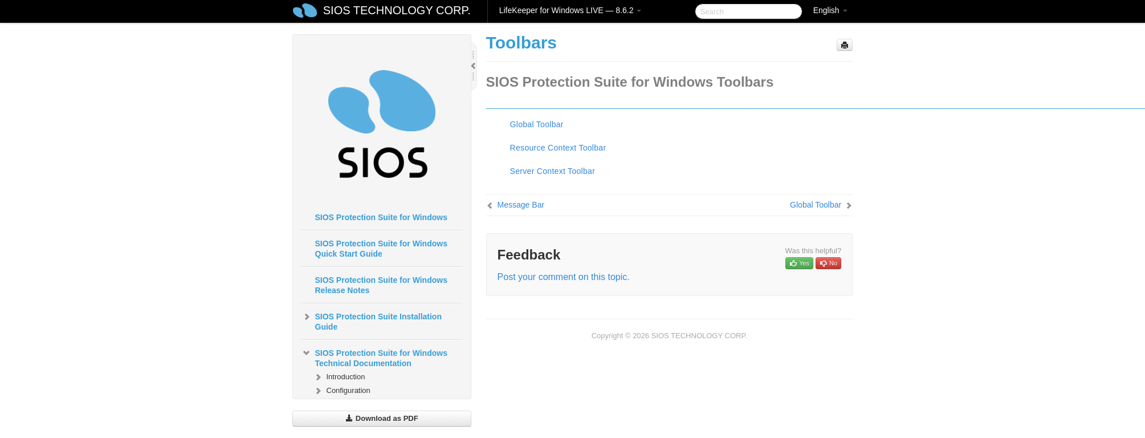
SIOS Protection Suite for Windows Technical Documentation (374, 357)
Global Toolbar (537, 124)
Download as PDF (381, 418)
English (830, 10)
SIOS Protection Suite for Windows (381, 217)
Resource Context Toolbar (558, 147)
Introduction (339, 377)
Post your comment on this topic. (564, 277)
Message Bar (521, 204)
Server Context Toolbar (553, 171)
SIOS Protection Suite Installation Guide (371, 320)
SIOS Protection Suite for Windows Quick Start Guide (381, 248)
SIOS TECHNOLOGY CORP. (397, 10)
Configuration (341, 391)
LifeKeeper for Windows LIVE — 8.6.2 (570, 10)
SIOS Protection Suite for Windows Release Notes (381, 285)
